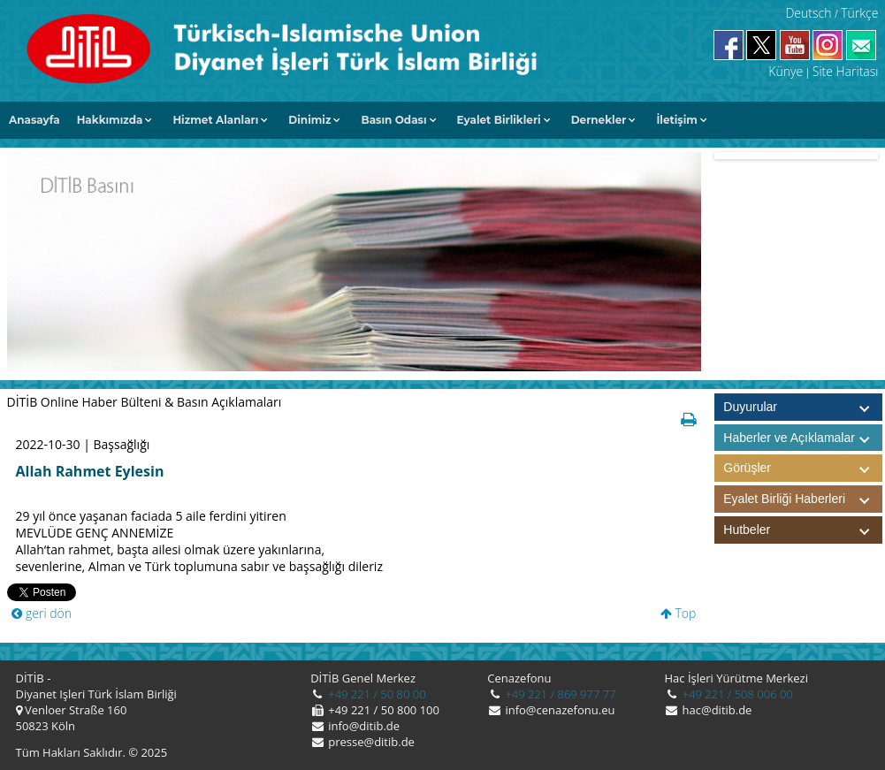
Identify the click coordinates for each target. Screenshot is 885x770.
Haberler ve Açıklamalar (802, 438)
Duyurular (750, 407)
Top (678, 613)
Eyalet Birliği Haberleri (802, 499)
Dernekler (599, 119)
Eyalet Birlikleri (499, 119)
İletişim (677, 119)
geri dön (41, 613)
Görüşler (802, 468)
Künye (785, 71)
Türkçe (859, 12)
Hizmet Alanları (215, 119)
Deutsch (808, 12)
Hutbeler (802, 530)
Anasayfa (34, 119)
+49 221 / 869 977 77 (559, 694)
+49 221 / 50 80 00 (375, 694)
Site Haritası (846, 71)
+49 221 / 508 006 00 (736, 694)
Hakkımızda (110, 119)
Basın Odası (393, 119)
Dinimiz (309, 119)
